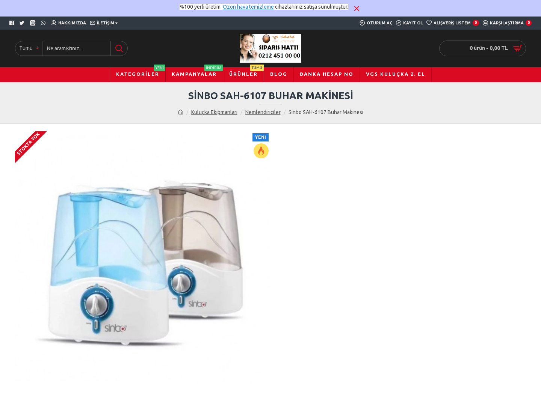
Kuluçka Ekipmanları (214, 112)
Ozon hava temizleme (248, 7)
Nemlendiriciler (263, 112)
